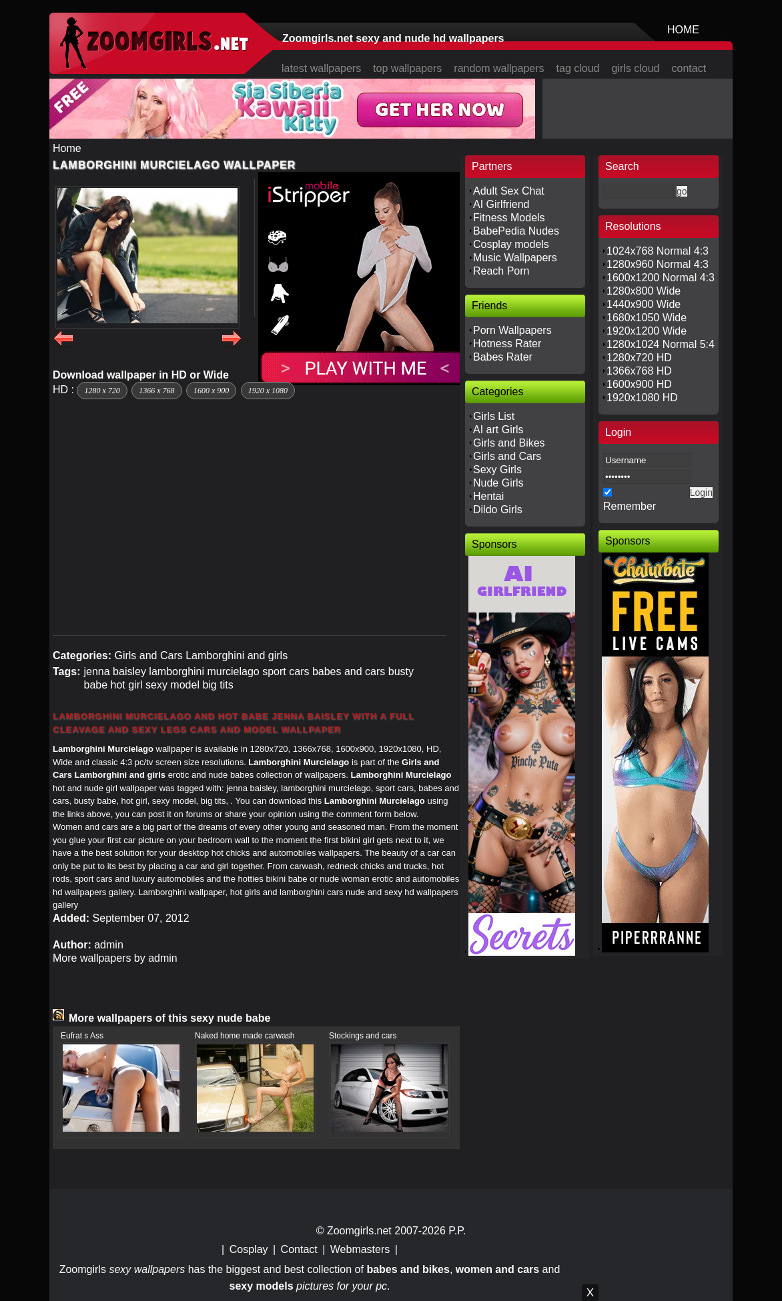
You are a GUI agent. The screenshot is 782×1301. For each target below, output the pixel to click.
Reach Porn (501, 271)
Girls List (493, 416)
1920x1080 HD (642, 397)
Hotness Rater (507, 343)
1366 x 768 (156, 390)
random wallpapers (499, 68)
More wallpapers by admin (115, 958)
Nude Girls (498, 483)
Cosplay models (511, 244)
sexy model (172, 684)
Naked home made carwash (244, 1035)
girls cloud (635, 68)
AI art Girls (498, 429)
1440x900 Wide (644, 304)
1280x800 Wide (644, 291)
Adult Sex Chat (508, 191)
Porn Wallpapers (512, 330)
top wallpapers (407, 68)
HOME (683, 29)
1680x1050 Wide (647, 317)
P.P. (457, 1230)
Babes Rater (502, 357)
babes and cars (348, 671)
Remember (629, 506)
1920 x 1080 (268, 390)
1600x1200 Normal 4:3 (661, 277)
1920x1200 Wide (647, 331)
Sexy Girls (497, 469)
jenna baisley (114, 671)
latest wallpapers (321, 68)
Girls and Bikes (509, 443)
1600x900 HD (639, 384)
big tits (217, 684)
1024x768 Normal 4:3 (658, 251)
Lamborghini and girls (236, 655)
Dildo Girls (497, 509)
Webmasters (360, 1249)
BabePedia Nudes (516, 231)
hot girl (127, 684)
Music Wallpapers (515, 257)
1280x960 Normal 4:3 (658, 264)
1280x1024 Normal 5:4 (661, 344)
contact (689, 68)
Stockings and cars (362, 1035)
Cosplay (249, 1249)
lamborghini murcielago (204, 671)
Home (67, 148)
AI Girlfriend (501, 204)
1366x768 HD (639, 371)
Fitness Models (509, 217)
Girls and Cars (148, 655)
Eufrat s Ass (82, 1035)
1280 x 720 (101, 390)
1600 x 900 (211, 390)
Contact (299, 1249)
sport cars (285, 671)
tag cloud (578, 68)
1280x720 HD (639, 357)
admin (108, 944)
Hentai (488, 496)
